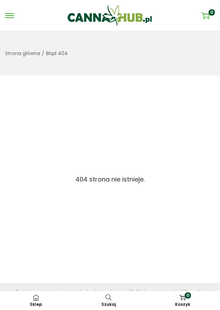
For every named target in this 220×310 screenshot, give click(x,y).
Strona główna (22, 53)
